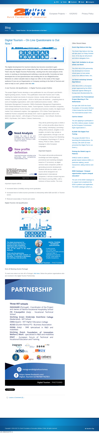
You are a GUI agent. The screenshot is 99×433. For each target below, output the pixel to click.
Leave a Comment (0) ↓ (16, 397)
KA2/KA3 (73, 14)
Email (82, 2)
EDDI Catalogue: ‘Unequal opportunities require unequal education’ (82, 173)
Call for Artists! (77, 116)
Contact (41, 14)
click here (37, 273)
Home (31, 14)
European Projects (57, 14)
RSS (57, 2)
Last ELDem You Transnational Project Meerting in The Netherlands (83, 99)
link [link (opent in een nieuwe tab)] (33, 83)
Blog (12, 30)
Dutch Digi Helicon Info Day (81, 47)
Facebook (74, 2)
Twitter (65, 2)
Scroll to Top (90, 428)
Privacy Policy (88, 14)
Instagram (91, 2)
